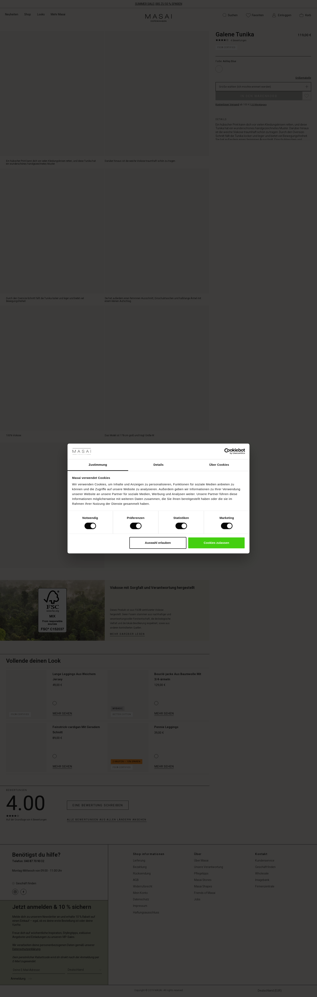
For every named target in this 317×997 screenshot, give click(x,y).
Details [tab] (158, 464)
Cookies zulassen (216, 542)
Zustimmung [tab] (98, 464)
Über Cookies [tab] (219, 464)
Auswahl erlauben (158, 542)
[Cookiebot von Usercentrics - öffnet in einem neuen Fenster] (227, 451)
